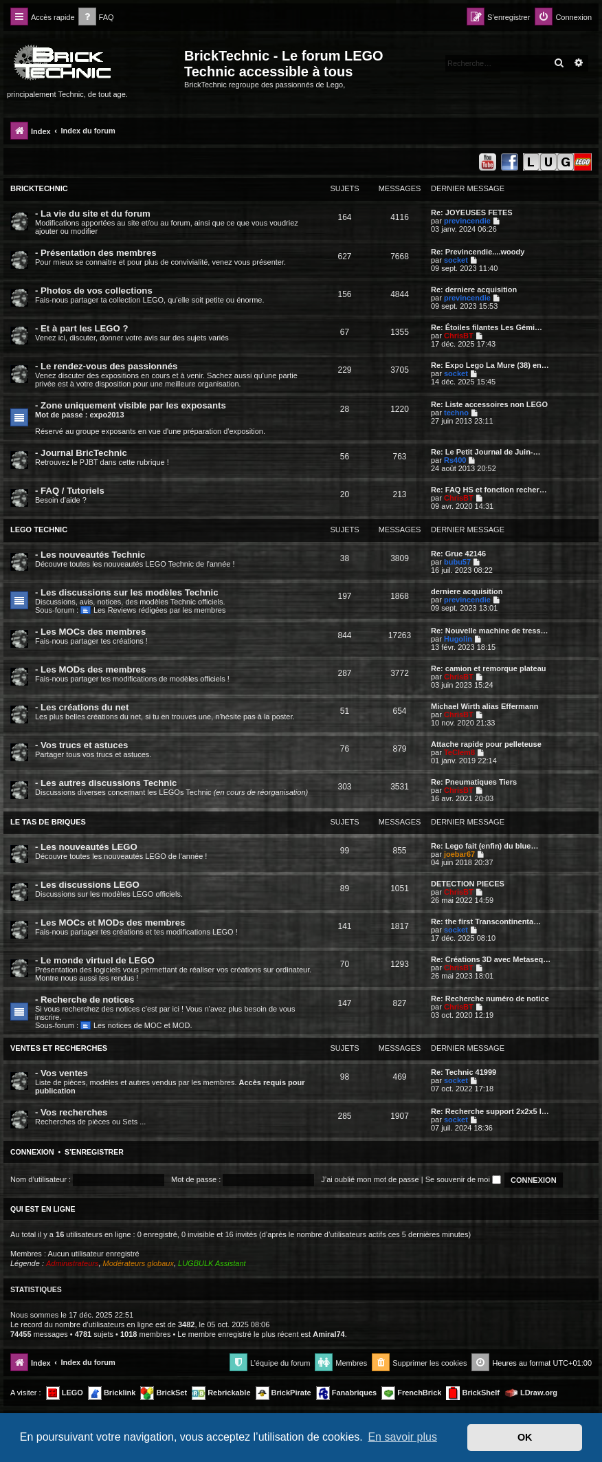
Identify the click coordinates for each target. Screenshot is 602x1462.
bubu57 (457, 562)
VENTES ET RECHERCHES (58, 1048)
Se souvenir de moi (463, 1179)
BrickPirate (283, 1393)
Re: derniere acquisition (474, 289)
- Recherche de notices (84, 999)
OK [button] (525, 1437)
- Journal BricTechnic (81, 453)
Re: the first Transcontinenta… (486, 921)
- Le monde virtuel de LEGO (95, 960)
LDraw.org (530, 1393)
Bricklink (112, 1393)
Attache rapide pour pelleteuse (486, 744)
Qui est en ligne (43, 1209)
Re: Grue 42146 (458, 553)
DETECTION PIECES (467, 884)
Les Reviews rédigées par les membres (152, 610)
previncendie (467, 221)
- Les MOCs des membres (90, 631)
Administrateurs (72, 1263)
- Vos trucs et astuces (81, 745)
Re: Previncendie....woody (477, 252)
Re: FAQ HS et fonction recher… (489, 489)
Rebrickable (221, 1393)
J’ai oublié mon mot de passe (370, 1179)
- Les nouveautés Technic (90, 554)
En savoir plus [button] (402, 1437)
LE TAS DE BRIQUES (48, 822)
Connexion (32, 1152)
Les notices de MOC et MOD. (136, 1025)
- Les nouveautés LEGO (86, 847)
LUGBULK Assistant (212, 1263)
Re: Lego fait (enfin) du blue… (484, 846)
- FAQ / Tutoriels (69, 490)
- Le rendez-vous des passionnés (106, 366)
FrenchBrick (411, 1393)
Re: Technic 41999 (463, 1072)
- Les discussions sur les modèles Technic (127, 592)
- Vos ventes (61, 1073)
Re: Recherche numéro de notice (490, 998)
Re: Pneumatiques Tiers (474, 782)
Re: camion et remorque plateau (488, 668)
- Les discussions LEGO (87, 885)
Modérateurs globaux (138, 1263)
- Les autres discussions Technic (106, 783)
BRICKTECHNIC (39, 188)
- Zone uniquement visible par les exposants (130, 405)
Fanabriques (346, 1393)
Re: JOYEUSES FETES (472, 212)
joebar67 (459, 854)
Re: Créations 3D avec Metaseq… (490, 959)
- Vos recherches (71, 1112)
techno (456, 412)
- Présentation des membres (96, 253)
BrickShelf (472, 1393)
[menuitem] (96, 18)
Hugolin (458, 639)
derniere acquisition (467, 591)
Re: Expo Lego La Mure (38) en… (490, 365)
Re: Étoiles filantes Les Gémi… (486, 327)
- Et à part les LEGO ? (82, 328)
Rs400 (455, 460)
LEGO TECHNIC (38, 529)
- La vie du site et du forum (92, 213)
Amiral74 (328, 1334)
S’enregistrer (94, 1152)
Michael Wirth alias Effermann (484, 706)
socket (456, 260)
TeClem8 (459, 752)
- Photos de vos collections (94, 290)
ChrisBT (458, 335)
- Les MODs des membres (90, 669)
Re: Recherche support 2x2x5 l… (490, 1111)
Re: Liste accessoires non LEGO (489, 404)
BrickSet (163, 1393)
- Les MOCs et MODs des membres (110, 922)
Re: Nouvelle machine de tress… (489, 630)
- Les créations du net (82, 707)
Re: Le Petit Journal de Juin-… (486, 452)
